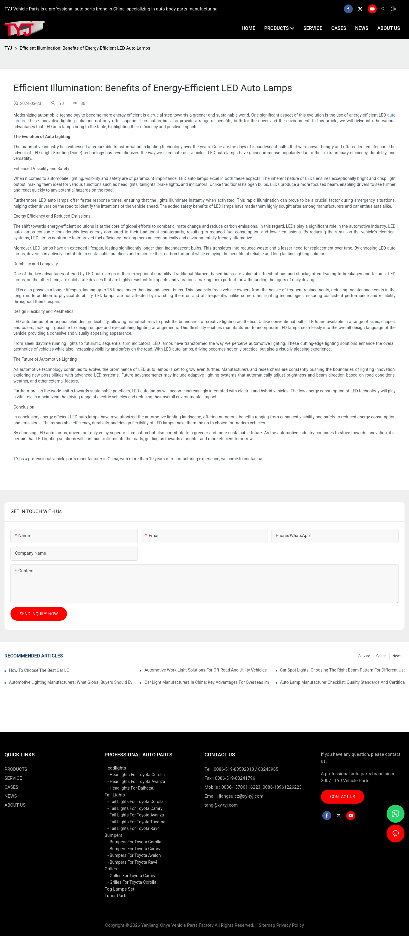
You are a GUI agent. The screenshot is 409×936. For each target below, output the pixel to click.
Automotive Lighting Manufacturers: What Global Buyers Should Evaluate (71, 682)
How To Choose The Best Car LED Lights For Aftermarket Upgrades (39, 670)
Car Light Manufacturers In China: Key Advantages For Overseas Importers (206, 682)
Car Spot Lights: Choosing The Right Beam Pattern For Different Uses (342, 670)
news (397, 656)
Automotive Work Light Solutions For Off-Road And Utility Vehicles (205, 670)
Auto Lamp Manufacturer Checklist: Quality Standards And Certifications (342, 682)
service (364, 656)
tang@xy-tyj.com (221, 805)
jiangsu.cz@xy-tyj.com (241, 796)
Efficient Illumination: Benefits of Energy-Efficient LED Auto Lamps (85, 48)
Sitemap (266, 925)
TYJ (8, 48)
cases (381, 656)
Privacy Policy (290, 925)
